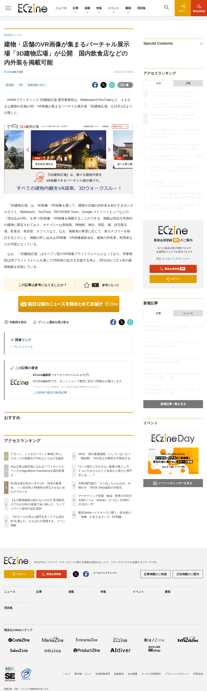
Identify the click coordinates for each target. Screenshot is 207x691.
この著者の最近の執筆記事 (50, 392)
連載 (87, 8)
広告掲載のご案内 (187, 574)
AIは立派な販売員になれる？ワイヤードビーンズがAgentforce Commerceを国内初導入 (37, 471)
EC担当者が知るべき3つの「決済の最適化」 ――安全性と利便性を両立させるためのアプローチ (38, 487)
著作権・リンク (82, 673)
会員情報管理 (102, 673)
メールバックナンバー (173, 258)
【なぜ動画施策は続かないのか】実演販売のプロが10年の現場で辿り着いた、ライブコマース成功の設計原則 (38, 504)
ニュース (61, 8)
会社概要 (132, 673)
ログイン (172, 279)
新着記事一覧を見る (173, 404)
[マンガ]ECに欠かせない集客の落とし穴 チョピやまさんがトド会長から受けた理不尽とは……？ (105, 471)
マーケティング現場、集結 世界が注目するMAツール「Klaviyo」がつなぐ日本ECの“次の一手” (105, 500)
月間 (188, 83)
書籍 (128, 8)
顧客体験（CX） (37, 85)
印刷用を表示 (15, 322)
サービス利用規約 (151, 673)
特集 (99, 8)
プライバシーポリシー (177, 673)
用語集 (141, 8)
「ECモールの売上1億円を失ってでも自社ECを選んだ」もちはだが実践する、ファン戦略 (38, 521)
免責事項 (119, 673)
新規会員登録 (172, 269)
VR (20, 85)
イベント (113, 8)
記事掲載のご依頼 (155, 574)
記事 (75, 8)
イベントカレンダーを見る (172, 483)
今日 (158, 83)
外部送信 (198, 673)
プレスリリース (23, 346)
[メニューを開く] (8, 8)
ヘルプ (66, 673)
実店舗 (9, 85)
